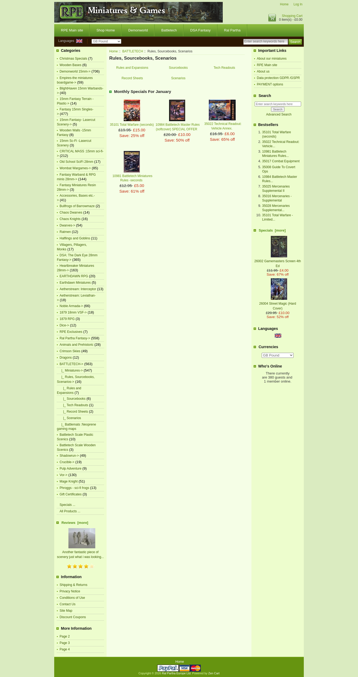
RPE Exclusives (71, 332)
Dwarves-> (67, 225)
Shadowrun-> (69, 456)
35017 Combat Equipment (280, 161)
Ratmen (65, 232)
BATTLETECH (132, 51)
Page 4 (65, 649)
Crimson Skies (70, 351)
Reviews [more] (74, 523)
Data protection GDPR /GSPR (278, 78)
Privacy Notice (70, 591)
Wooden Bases (70, 65)
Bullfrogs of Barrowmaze (77, 206)
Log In (298, 4)
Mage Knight (69, 481)
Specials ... (67, 505)
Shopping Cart (292, 16)
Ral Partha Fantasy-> (75, 338)
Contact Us (67, 604)
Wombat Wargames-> (75, 168)
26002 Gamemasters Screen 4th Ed (277, 261)
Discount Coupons (73, 617)
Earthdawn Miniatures (75, 283)
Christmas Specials (73, 58)
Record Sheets (132, 78)
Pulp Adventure (70, 468)
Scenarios (178, 78)
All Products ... (70, 511)
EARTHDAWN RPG (74, 276)
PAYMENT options (270, 84)
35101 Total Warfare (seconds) (132, 125)
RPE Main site (72, 30)
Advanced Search (278, 114)
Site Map (66, 611)
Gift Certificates (71, 494)
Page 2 (65, 636)
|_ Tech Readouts (74, 405)
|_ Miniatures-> (71, 370)
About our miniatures (272, 58)
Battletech (169, 30)
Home (284, 4)
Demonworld (138, 30)
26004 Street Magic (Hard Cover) (277, 303)
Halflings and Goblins (75, 238)
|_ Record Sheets (74, 411)
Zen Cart (214, 673)
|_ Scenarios (70, 418)
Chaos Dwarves (71, 212)
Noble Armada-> (71, 306)
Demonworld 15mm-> (75, 71)
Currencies (268, 347)
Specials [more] (272, 230)
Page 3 (65, 643)
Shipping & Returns (73, 585)
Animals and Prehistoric (76, 345)
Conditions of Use (72, 598)
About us (263, 71)
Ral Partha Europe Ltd (176, 673)
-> (71, 364)
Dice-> (64, 325)
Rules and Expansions (132, 68)
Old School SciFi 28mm (76, 162)
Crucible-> (67, 462)
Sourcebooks (178, 68)
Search (264, 95)
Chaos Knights (70, 219)
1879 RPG (67, 319)
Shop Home (105, 30)
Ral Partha (232, 30)
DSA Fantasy (200, 30)
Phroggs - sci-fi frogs (74, 488)
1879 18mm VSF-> (73, 312)
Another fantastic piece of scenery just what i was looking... (80, 552)
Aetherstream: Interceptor (78, 289)
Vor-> (63, 475)
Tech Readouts (224, 68)
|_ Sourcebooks (73, 399)
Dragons (66, 357)
